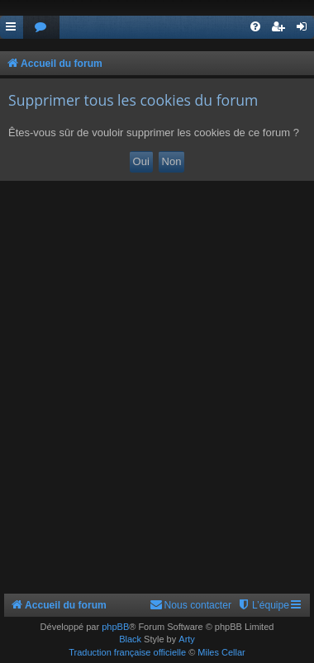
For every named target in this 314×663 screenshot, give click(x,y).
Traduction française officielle (127, 652)
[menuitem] (41, 28)
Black (130, 639)
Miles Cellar (221, 652)
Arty (186, 639)
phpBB (115, 627)
